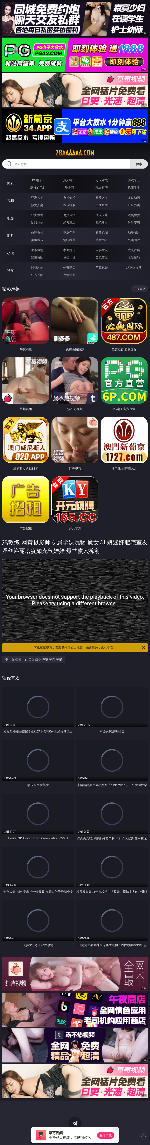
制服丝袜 (37, 222)
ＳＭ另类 (134, 205)
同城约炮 (37, 267)
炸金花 (69, 187)
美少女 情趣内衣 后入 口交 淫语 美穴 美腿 (33, 659)
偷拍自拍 (69, 215)
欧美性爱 (134, 215)
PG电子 (37, 180)
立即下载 (105, 1135)
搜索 (139, 164)
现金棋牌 (102, 187)
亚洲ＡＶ (37, 197)
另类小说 (69, 257)
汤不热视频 (133, 267)
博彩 (10, 183)
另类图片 (134, 240)
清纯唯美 (69, 240)
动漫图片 (134, 232)
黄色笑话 (102, 257)
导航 (10, 270)
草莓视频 (102, 267)
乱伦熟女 (102, 222)
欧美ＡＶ (102, 197)
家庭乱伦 (69, 250)
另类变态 (134, 222)
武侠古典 (134, 250)
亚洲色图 (69, 232)
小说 (10, 253)
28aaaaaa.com (74, 152)
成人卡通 (102, 215)
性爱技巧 (134, 257)
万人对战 (102, 180)
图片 (10, 235)
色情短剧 (69, 275)
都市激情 (37, 250)
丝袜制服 (69, 205)
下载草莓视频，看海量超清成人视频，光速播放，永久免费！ (90, 647)
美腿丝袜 (37, 240)
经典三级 (69, 222)
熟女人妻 (37, 205)
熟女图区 (102, 240)
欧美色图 (102, 232)
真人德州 (69, 180)
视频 (10, 200)
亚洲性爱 (37, 215)
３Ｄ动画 (134, 197)
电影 (10, 218)
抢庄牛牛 (134, 187)
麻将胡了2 (37, 187)
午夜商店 (69, 267)
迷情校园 (37, 257)
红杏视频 (37, 275)
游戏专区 (134, 180)
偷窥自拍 (37, 232)
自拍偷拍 (69, 197)
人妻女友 (102, 250)
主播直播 (102, 205)
